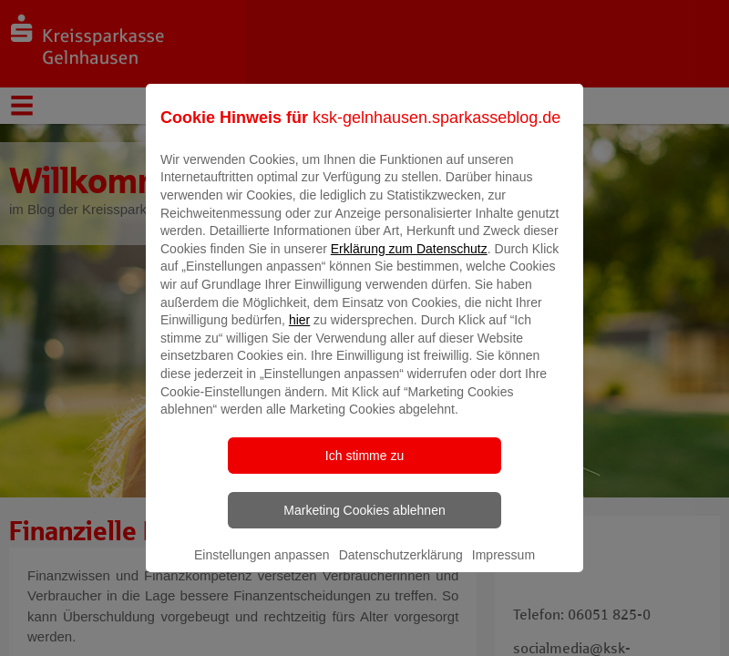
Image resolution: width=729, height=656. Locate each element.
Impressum (503, 567)
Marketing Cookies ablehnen (364, 523)
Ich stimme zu (364, 468)
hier (299, 333)
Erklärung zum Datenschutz (409, 261)
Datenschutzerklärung (401, 567)
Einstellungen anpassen (262, 567)
